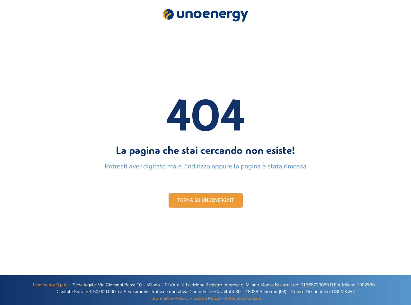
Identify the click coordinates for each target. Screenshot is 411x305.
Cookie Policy (206, 298)
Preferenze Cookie (243, 298)
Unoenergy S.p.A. (50, 285)
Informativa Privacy (169, 298)
